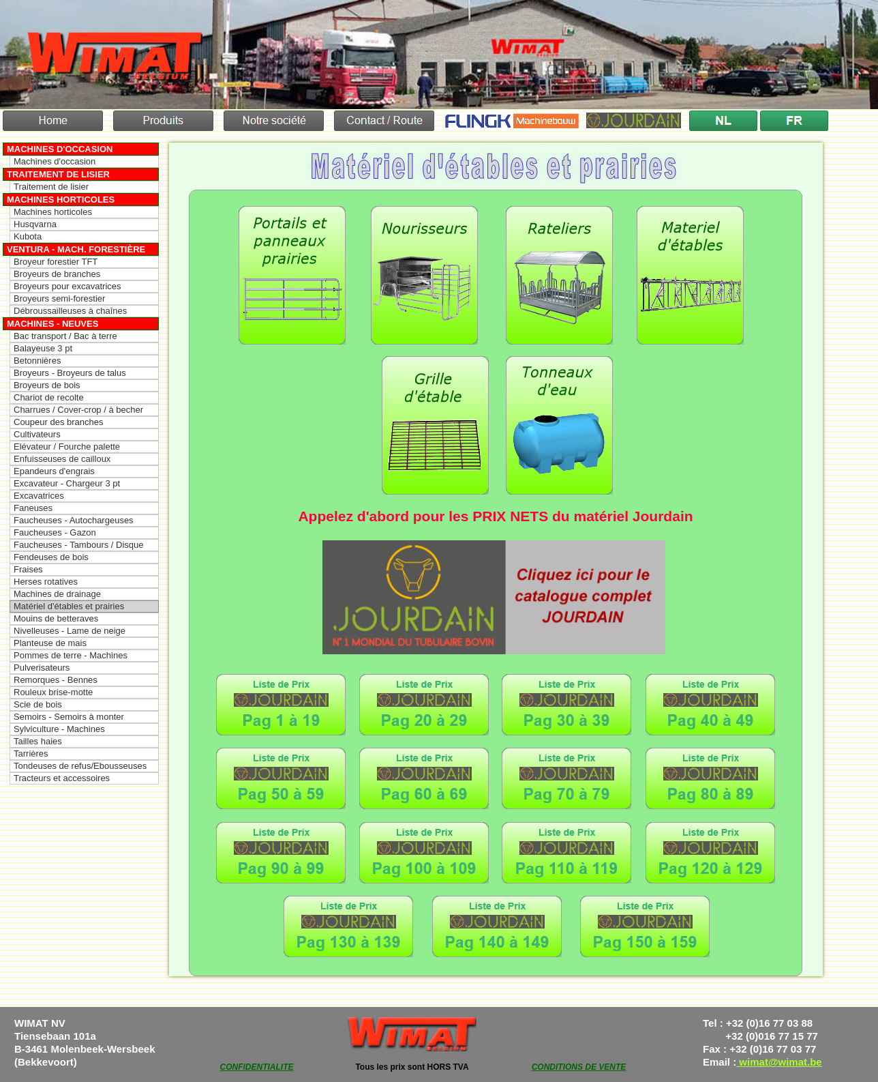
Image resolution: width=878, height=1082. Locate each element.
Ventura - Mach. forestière (76, 249)
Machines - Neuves (52, 324)
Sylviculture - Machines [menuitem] (59, 729)
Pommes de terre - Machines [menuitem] (70, 655)
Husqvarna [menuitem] (35, 224)
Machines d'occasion (60, 149)
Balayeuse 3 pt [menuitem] (43, 348)
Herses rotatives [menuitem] (46, 581)
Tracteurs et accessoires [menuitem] (62, 778)
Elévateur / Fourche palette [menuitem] (67, 446)
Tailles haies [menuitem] (38, 741)
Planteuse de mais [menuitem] (50, 643)
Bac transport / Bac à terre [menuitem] (65, 336)
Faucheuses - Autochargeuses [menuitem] (74, 520)
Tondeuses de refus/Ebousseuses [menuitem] (80, 766)
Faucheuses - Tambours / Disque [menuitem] (79, 545)
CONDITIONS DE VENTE (579, 1067)
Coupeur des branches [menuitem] (59, 422)
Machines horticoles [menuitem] (53, 212)
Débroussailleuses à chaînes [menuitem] (70, 311)
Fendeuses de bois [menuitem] (51, 557)
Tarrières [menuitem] (31, 753)
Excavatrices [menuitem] (39, 496)
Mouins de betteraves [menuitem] (56, 618)
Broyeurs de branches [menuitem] (57, 274)
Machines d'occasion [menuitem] (54, 161)
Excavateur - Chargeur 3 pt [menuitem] (67, 483)
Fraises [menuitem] (28, 569)
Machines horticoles (61, 199)
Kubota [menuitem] (28, 236)
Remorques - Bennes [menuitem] (55, 680)
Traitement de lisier (58, 174)
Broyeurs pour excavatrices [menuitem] (67, 286)
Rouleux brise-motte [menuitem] (53, 692)
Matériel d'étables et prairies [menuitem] (69, 606)
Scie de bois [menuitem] (38, 704)
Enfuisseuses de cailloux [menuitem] (62, 459)
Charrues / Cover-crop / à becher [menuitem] (78, 410)
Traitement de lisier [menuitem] (51, 186)
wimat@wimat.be (779, 1062)
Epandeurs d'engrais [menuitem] (54, 471)
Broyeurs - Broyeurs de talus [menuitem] (70, 373)
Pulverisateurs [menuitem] (42, 667)
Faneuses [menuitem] (33, 508)
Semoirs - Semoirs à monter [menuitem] (69, 717)
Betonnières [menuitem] (37, 360)
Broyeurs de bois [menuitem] (47, 385)
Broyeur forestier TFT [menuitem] (55, 262)
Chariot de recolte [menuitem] (49, 397)
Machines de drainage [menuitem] (57, 594)
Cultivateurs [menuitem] (37, 434)
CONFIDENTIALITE (257, 1067)
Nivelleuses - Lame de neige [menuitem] (69, 631)
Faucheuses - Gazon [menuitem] (55, 532)
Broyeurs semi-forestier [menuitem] (59, 298)
